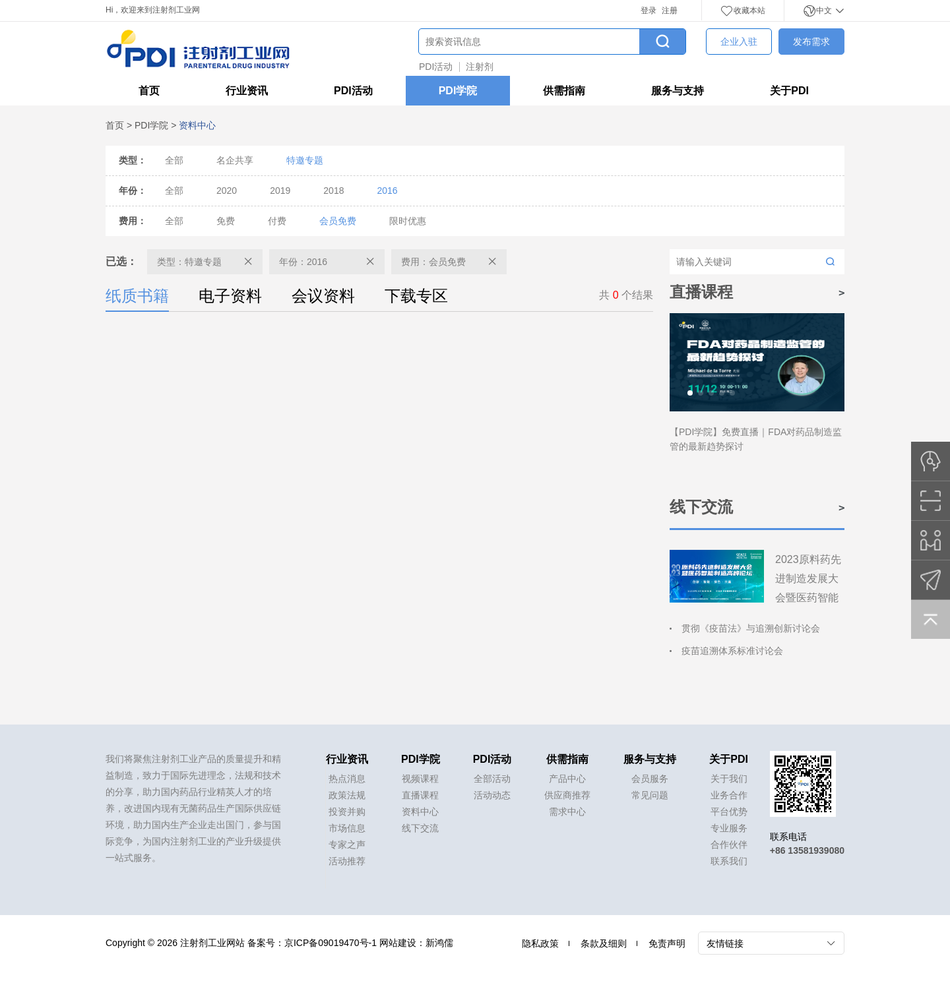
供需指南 (564, 90)
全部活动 (492, 778)
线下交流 (420, 828)
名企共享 (234, 160)
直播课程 (420, 795)
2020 (226, 190)
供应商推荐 (567, 795)
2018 (333, 190)
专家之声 (347, 844)
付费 (277, 221)
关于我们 (729, 778)
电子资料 (230, 296)
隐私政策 (540, 943)
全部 (174, 160)
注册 (670, 10)
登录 (648, 10)
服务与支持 (677, 90)
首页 (149, 90)
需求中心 (567, 811)
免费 (225, 221)
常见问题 (649, 795)
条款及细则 (604, 943)
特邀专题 (304, 160)
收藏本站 (742, 10)
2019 (280, 190)
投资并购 (347, 811)
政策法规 (347, 795)
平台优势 (729, 811)
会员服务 (649, 778)
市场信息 (347, 828)
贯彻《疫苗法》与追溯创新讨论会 (750, 628)
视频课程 (420, 778)
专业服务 (729, 828)
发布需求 (811, 41)
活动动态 (492, 795)
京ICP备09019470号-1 (330, 942)
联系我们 (729, 861)
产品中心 (567, 778)
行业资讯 (247, 90)
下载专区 (416, 296)
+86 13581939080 (807, 850)
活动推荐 (347, 861)
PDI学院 (458, 90)
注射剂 (479, 66)
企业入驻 (738, 41)
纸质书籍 (137, 299)
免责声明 (667, 943)
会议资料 (323, 296)
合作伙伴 (729, 844)
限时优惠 (407, 221)
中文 (823, 10)
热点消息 (347, 778)
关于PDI (789, 90)
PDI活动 (436, 66)
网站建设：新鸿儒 (416, 942)
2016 (387, 190)
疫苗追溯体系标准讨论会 (732, 650)
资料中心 (420, 811)
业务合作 (729, 795)
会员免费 (337, 221)
